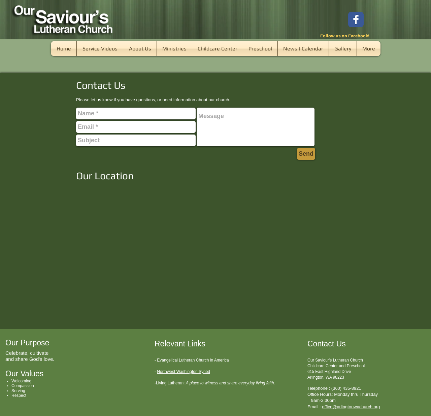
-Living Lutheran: (170, 383)
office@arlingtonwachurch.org (351, 406)
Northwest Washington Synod (183, 371)
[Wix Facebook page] (356, 19)
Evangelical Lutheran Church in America (193, 360)
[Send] (306, 154)
